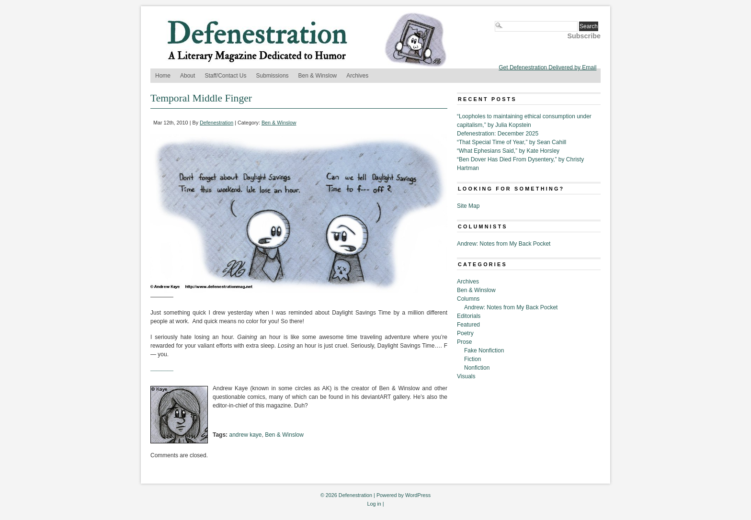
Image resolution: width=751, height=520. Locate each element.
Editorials (468, 316)
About (187, 75)
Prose (464, 342)
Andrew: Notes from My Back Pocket (503, 243)
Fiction (472, 359)
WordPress (418, 495)
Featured (468, 324)
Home (163, 75)
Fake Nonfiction (484, 350)
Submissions (272, 75)
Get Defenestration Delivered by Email (547, 67)
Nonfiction (476, 367)
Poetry (465, 333)
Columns (468, 298)
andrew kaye (245, 434)
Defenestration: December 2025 (497, 133)
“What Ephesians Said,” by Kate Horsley (508, 150)
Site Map (468, 206)
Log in (374, 504)
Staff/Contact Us (225, 75)
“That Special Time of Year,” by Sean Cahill (511, 142)
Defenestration (216, 122)
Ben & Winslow (317, 75)
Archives (357, 75)
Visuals (466, 376)
